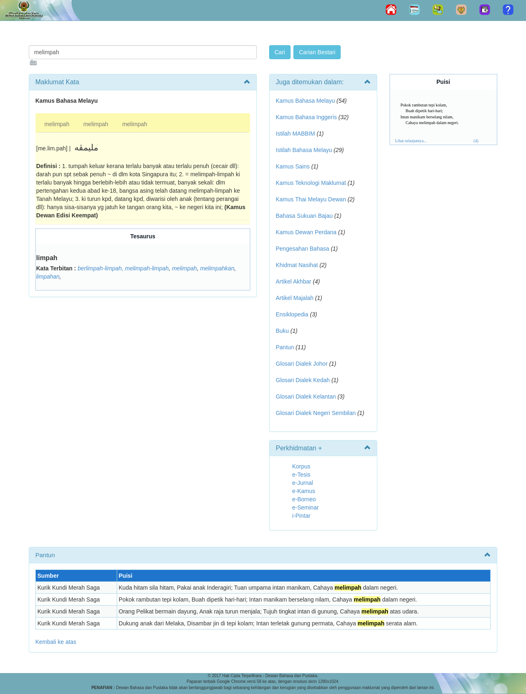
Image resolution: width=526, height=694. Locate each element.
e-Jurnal (302, 483)
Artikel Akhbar (293, 281)
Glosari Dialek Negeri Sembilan (316, 413)
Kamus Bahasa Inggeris (306, 117)
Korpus (301, 466)
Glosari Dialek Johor (302, 363)
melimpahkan (217, 268)
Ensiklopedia (292, 314)
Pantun (285, 347)
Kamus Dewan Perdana (306, 232)
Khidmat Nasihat (297, 265)
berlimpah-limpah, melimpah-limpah (123, 268)
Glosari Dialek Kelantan (306, 396)
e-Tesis (301, 474)
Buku (282, 330)
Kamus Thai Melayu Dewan (311, 199)
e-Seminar (305, 507)
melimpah (56, 124)
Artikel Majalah (295, 298)
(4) (475, 140)
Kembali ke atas (55, 642)
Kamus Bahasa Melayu (306, 100)
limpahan (48, 276)
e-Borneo (304, 499)
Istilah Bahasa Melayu (304, 150)
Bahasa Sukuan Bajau (304, 215)
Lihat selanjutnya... (411, 140)
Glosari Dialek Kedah (303, 380)
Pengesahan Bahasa (302, 248)
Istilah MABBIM (295, 133)
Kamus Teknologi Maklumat (311, 183)
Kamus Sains (292, 166)
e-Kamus (303, 491)
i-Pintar (301, 515)
